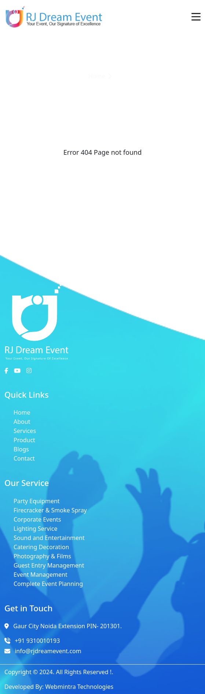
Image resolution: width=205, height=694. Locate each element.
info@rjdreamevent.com (48, 651)
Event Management (40, 574)
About (22, 422)
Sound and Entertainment (49, 538)
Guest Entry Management (49, 565)
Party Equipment (37, 501)
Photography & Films (42, 556)
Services (25, 431)
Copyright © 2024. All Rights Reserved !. (58, 672)
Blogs (21, 449)
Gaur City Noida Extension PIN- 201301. (67, 626)
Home (22, 412)
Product (24, 440)
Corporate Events (37, 519)
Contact (24, 458)
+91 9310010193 (37, 641)
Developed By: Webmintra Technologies (58, 687)
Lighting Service (35, 529)
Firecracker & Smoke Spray (50, 510)
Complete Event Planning (48, 584)
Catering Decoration (41, 547)
